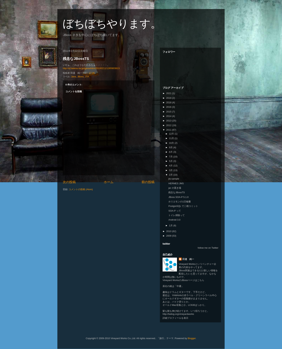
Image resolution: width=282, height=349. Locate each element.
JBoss (80, 76)
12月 (172, 133)
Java (73, 76)
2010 (169, 231)
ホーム (108, 182)
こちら (200, 280)
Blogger (192, 338)
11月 (172, 138)
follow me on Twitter (208, 247)
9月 (171, 147)
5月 (171, 161)
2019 (169, 98)
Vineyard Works (187, 264)
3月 (171, 170)
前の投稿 (148, 182)
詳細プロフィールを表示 (175, 318)
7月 (171, 156)
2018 (169, 102)
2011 (169, 129)
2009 (169, 235)
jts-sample (173, 178)
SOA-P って (174, 210)
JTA (87, 76)
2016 (169, 107)
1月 (171, 225)
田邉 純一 (188, 259)
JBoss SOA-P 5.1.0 (178, 197)
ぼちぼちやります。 (112, 24)
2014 (169, 116)
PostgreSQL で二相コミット (183, 206)
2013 (169, 120)
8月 (171, 152)
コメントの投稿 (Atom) (81, 189)
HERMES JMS (176, 183)
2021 (169, 93)
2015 (169, 111)
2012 (169, 125)
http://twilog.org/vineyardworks (178, 314)
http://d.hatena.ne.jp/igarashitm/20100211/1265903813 (91, 68)
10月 (172, 143)
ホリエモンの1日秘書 (179, 201)
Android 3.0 (174, 219)
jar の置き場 (174, 188)
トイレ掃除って (176, 215)
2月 (171, 174)
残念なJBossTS (76, 59)
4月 (171, 165)
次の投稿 (69, 182)
